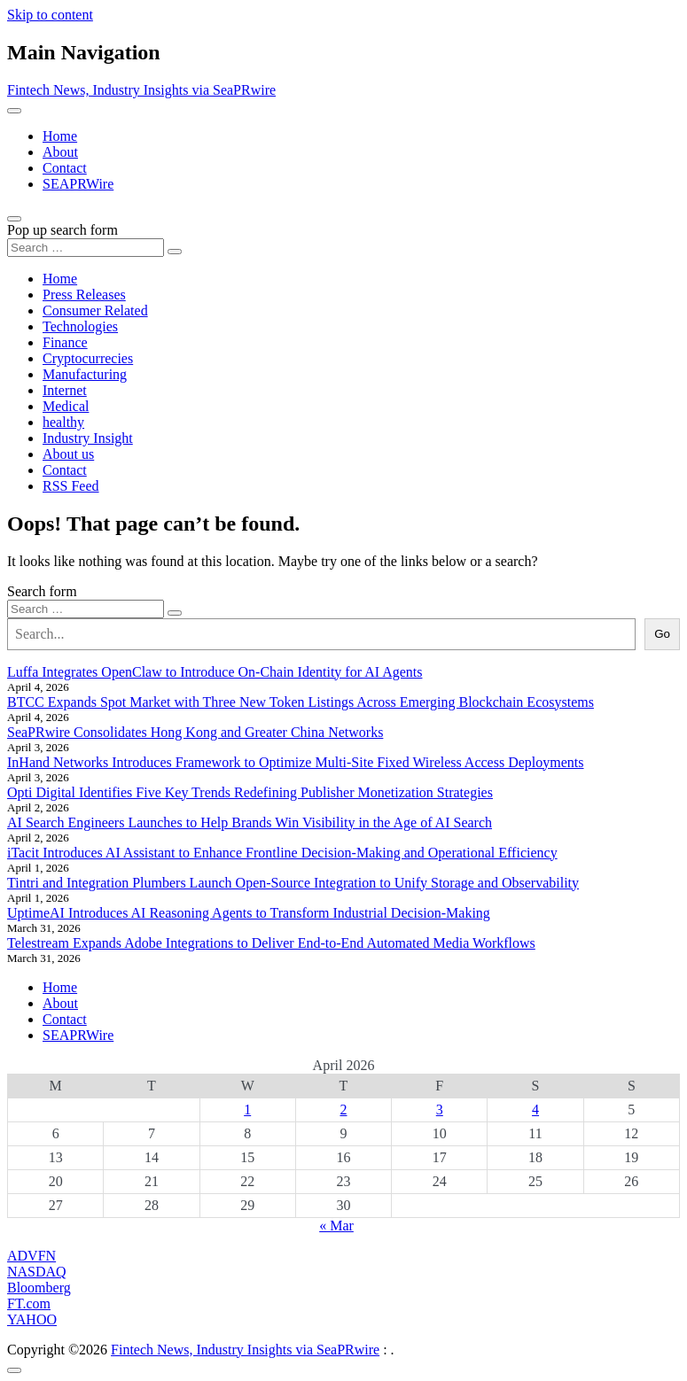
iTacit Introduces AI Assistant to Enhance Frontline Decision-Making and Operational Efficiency (282, 852)
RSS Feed (71, 485)
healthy (63, 422)
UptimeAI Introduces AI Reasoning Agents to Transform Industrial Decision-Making (248, 912)
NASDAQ (36, 1271)
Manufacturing (85, 374)
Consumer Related (95, 310)
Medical (66, 406)
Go (662, 633)
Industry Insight (88, 438)
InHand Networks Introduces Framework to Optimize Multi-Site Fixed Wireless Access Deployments (295, 762)
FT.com (29, 1303)
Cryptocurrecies (88, 358)
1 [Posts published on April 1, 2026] (247, 1109)
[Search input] (85, 247)
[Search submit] (175, 251)
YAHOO (32, 1319)
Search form (42, 591)
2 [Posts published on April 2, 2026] (343, 1109)
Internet (65, 390)
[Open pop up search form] (14, 218)
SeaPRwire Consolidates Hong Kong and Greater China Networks (195, 732)
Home (60, 136)
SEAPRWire (78, 183)
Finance (65, 342)
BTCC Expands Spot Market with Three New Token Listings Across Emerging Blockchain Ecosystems (300, 702)
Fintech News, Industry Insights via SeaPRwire (141, 89)
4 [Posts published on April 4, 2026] (535, 1109)
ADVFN (31, 1255)
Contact (65, 167)
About (60, 151)
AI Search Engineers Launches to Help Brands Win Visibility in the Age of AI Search (249, 822)
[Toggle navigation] (14, 110)
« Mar (336, 1225)
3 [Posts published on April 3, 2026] (439, 1109)
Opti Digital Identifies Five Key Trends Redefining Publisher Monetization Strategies (250, 792)
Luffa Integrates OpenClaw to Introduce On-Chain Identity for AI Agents (214, 671)
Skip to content (50, 14)
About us (68, 454)
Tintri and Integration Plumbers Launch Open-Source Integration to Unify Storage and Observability (293, 882)
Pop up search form (62, 229)
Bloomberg (39, 1287)
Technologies (80, 326)
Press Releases (84, 294)
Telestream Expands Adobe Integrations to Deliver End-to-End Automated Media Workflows (271, 942)
